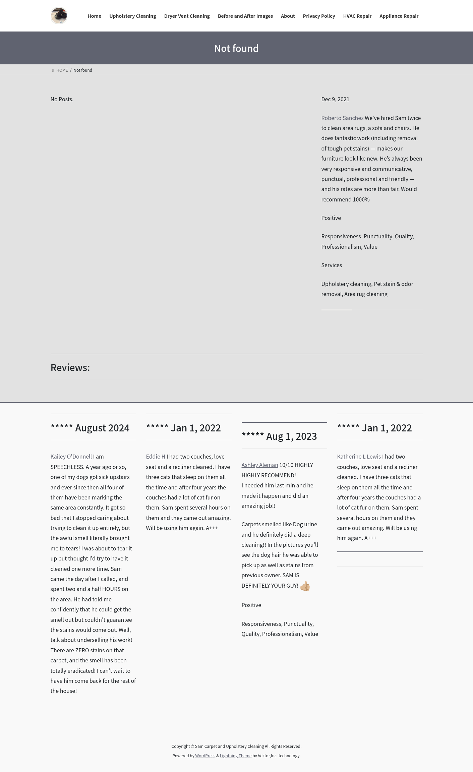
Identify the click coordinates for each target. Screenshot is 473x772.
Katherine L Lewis (359, 456)
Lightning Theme (236, 755)
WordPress (205, 755)
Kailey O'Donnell (71, 456)
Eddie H (156, 456)
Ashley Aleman (260, 465)
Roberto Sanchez (342, 118)
